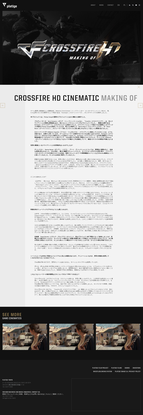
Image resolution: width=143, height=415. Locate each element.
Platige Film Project (100, 368)
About (93, 5)
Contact (110, 5)
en (119, 5)
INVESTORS (137, 368)
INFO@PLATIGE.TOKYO (9, 398)
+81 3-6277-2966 (7, 387)
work (101, 5)
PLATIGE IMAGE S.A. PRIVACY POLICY (128, 371)
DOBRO (127, 368)
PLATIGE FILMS (116, 368)
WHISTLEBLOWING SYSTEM (102, 371)
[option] (25, 337)
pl (125, 5)
